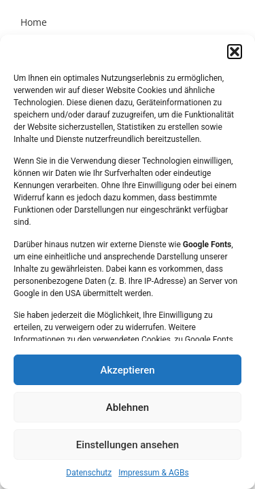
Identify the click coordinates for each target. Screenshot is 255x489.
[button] (234, 51)
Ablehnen (127, 407)
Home (33, 22)
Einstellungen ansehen (127, 445)
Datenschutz (89, 472)
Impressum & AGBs (153, 472)
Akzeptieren (127, 370)
